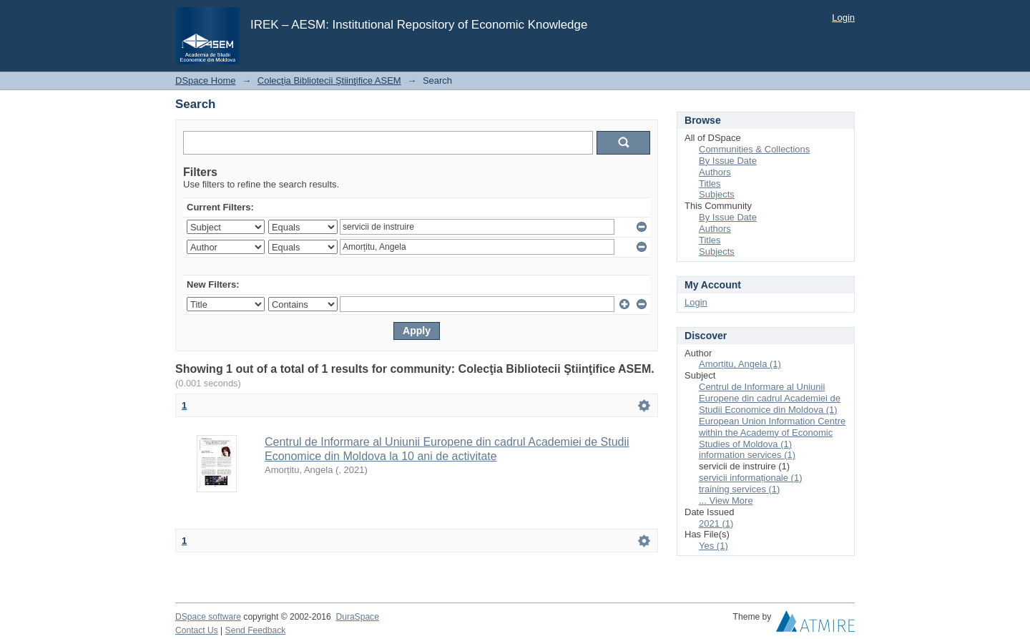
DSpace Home (205, 80)
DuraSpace (356, 617)
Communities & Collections (754, 149)
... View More (726, 500)
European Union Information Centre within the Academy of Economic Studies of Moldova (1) (772, 432)
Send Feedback (255, 630)
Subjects (717, 194)
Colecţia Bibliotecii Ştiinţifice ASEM (329, 80)
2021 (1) (716, 523)
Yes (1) (713, 545)
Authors (715, 172)
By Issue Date (728, 160)
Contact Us (196, 630)
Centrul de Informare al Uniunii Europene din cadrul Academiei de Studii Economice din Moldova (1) (769, 398)
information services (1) (747, 454)
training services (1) (739, 489)
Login (843, 17)
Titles (710, 183)
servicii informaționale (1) (751, 477)
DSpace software (208, 617)
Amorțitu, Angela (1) (740, 363)
